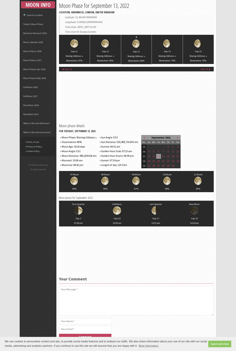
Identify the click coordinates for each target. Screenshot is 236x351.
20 (158, 161)
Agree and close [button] (220, 344)
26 (153, 165)
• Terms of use (32, 141)
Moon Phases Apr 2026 (34, 69)
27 (158, 165)
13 (158, 156)
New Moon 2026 (31, 105)
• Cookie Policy (32, 151)
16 (173, 156)
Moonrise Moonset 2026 (35, 33)
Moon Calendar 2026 (33, 42)
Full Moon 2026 (30, 87)
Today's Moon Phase (33, 24)
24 (178, 161)
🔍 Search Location (33, 15)
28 (163, 165)
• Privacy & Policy (33, 146)
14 (163, 156)
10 (178, 151)
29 (168, 165)
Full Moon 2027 (30, 96)
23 (173, 161)
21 (163, 161)
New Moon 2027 (31, 114)
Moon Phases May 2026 (34, 78)
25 (149, 165)
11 (149, 156)
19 (153, 161)
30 (173, 165)
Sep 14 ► (206, 69)
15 (168, 156)
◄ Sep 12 (67, 69)
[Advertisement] (136, 97)
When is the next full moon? (36, 123)
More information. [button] (149, 345)
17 (178, 156)
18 (149, 161)
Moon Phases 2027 (32, 60)
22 (168, 161)
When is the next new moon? (37, 132)
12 (153, 156)
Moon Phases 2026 (32, 51)
